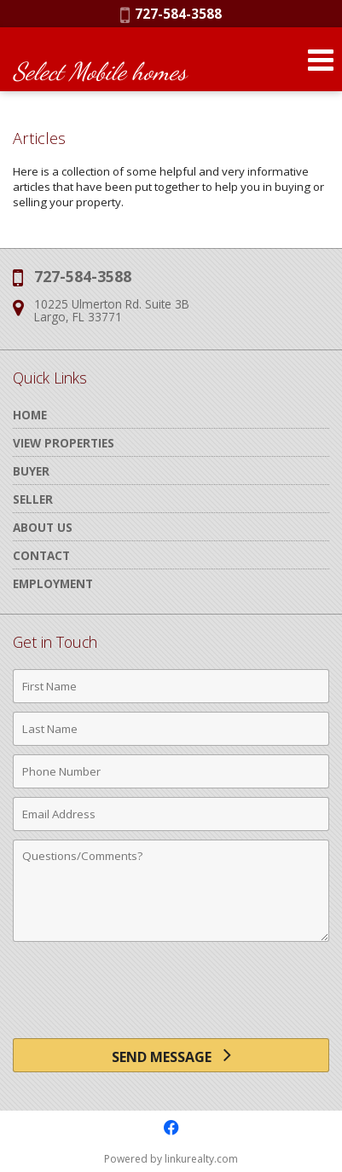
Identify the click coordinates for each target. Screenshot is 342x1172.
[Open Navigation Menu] (320, 59)
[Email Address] (171, 814)
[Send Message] (171, 1055)
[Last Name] (171, 729)
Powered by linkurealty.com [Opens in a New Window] (171, 1159)
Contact (41, 555)
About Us (42, 527)
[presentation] (171, 996)
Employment (53, 583)
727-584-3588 (171, 13)
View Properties (63, 443)
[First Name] (171, 686)
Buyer (31, 471)
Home (30, 415)
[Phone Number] (171, 771)
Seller (33, 499)
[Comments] (171, 891)
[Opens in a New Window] (171, 1128)
